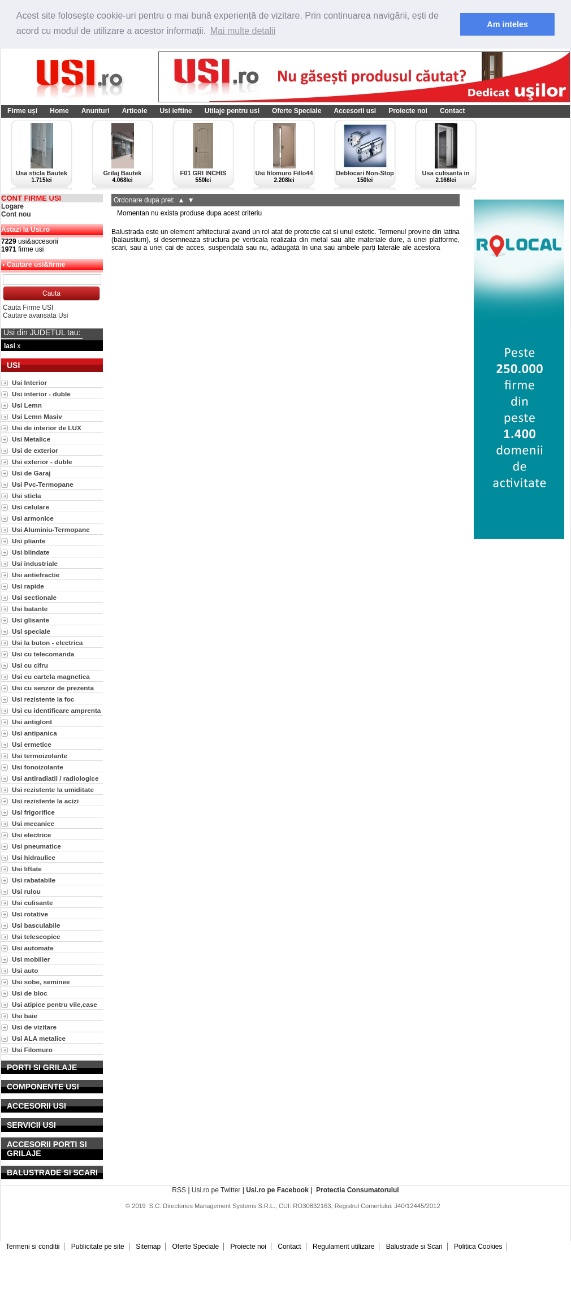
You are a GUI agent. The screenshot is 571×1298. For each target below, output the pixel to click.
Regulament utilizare (343, 1247)
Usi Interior (29, 382)
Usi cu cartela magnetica (51, 676)
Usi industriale (35, 563)
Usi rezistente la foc (43, 699)
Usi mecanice (33, 823)
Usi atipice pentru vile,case (54, 1004)
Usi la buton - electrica (47, 642)
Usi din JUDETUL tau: (41, 332)
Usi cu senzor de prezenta (53, 687)
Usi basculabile (36, 925)
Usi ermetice (31, 744)
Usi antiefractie (35, 574)
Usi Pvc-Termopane (42, 484)
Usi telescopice (36, 936)
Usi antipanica (34, 733)
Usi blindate (31, 552)
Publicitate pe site (97, 1247)
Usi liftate (27, 868)
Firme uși (22, 111)
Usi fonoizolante (37, 767)
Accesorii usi (355, 111)
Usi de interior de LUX (46, 427)
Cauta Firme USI (28, 307)
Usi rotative (30, 914)
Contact (452, 111)
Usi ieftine (175, 111)
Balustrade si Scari (414, 1247)
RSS (179, 1190)
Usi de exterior (35, 450)
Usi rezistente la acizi (45, 800)
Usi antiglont (32, 721)
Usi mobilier (31, 959)
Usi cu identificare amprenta (56, 710)
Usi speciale (31, 631)
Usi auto (25, 970)
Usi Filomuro (32, 1049)
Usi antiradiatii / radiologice (55, 778)
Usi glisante (30, 620)
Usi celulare (30, 506)
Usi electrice (31, 834)
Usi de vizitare (34, 1027)
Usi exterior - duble (42, 461)
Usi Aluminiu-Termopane (51, 529)
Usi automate (33, 947)
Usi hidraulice (33, 857)
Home (59, 111)
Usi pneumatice (36, 846)
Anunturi (95, 111)
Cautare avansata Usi (35, 315)
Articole (135, 111)
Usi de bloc (29, 993)
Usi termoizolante (39, 755)
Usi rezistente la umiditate (53, 789)
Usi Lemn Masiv (37, 416)
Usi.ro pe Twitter (216, 1190)
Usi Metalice (31, 439)
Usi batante (29, 608)
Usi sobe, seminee (41, 981)
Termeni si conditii (32, 1247)
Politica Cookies (478, 1247)
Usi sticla (26, 495)
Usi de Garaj (31, 473)
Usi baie (24, 1015)
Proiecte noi (407, 111)
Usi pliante (28, 540)
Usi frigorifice (33, 812)
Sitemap (148, 1247)
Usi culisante (32, 902)
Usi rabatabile (33, 880)
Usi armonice (33, 518)
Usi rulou (26, 891)
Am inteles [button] (507, 24)
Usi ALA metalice (39, 1038)
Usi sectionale (34, 597)
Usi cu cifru (30, 665)
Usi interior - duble (41, 393)
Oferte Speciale (296, 111)
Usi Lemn (27, 405)
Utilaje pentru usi (232, 111)
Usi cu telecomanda (43, 653)
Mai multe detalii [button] (243, 31)
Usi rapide (28, 586)
